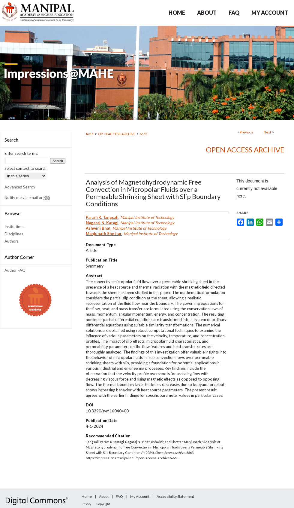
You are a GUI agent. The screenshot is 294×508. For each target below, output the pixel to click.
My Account (139, 496)
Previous (247, 132)
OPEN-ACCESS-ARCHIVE (116, 134)
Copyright (103, 504)
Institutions (14, 226)
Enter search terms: (21, 153)
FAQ (119, 496)
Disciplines (13, 233)
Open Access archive (245, 149)
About (104, 496)
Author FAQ (15, 270)
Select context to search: (25, 168)
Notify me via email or (27, 197)
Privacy (86, 504)
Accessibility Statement (175, 496)
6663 (143, 134)
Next (267, 132)
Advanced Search (19, 187)
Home (89, 134)
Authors (11, 241)
